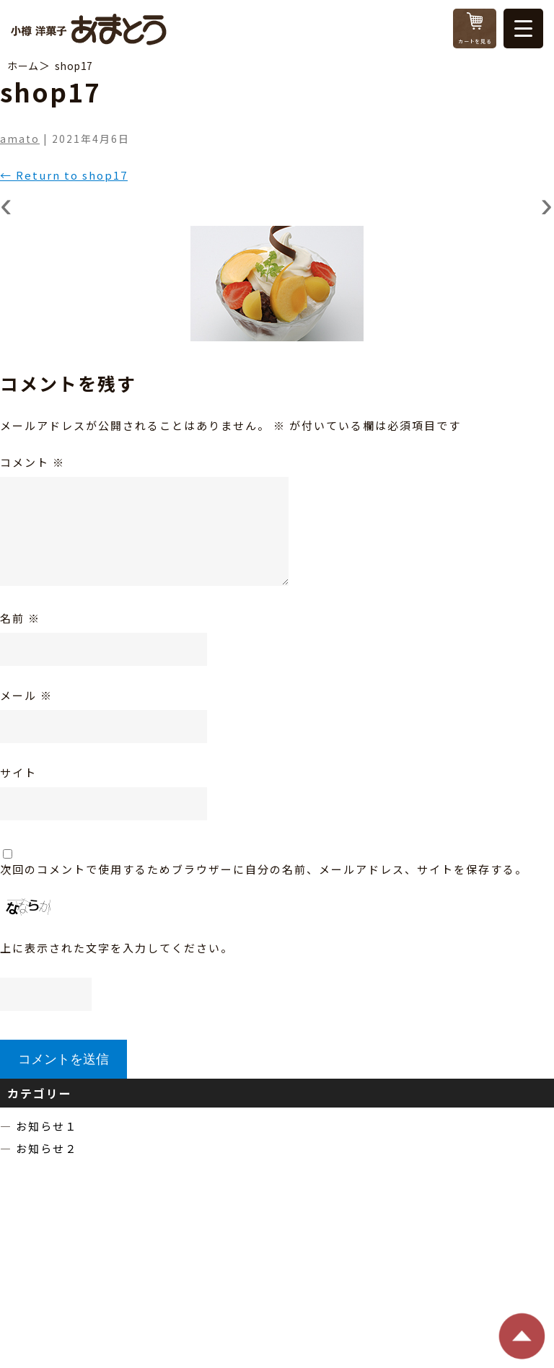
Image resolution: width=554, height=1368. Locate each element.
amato (20, 138)
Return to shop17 (64, 175)
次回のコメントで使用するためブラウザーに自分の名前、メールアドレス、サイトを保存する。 (263, 869)
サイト (18, 772)
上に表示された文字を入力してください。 (116, 947)
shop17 (74, 65)
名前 (20, 618)
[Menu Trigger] (523, 28)
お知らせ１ (46, 1126)
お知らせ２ (46, 1148)
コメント (32, 462)
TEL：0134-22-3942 (220, 1273)
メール (26, 695)
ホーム (23, 65)
